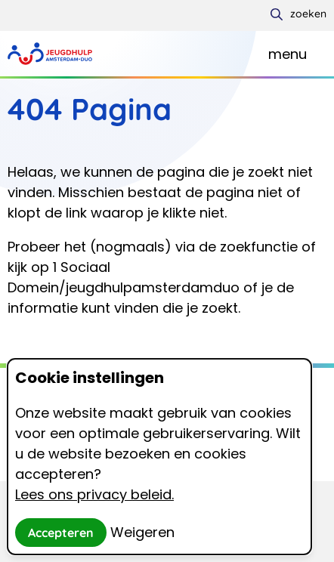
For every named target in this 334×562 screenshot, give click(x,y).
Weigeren (142, 532)
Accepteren (61, 532)
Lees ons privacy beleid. (94, 494)
